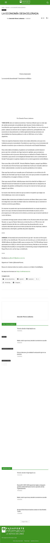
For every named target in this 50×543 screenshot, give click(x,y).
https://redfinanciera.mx (23, 271)
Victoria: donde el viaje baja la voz (26, 328)
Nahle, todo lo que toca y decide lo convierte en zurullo (32, 340)
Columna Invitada (6, 360)
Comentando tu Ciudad (7, 348)
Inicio (3, 7)
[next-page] (6, 364)
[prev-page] (3, 364)
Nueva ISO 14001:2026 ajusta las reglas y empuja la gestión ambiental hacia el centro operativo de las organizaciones (31, 486)
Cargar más (25, 521)
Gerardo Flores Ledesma (16, 18)
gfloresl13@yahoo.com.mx (17, 258)
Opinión (7, 7)
